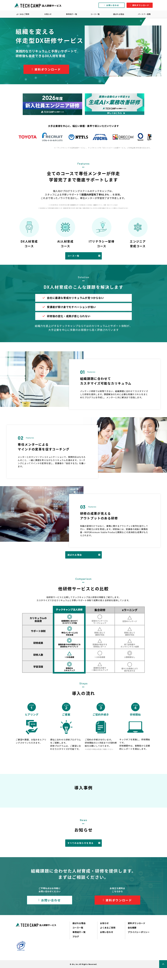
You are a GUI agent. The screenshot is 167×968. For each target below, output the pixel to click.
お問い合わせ (112, 5)
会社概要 (132, 927)
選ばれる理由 (118, 14)
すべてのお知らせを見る (80, 843)
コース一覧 (95, 14)
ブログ (75, 936)
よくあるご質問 (22, 14)
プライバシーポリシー (139, 932)
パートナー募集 (144, 14)
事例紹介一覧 (71, 14)
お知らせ (48, 14)
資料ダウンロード (140, 5)
